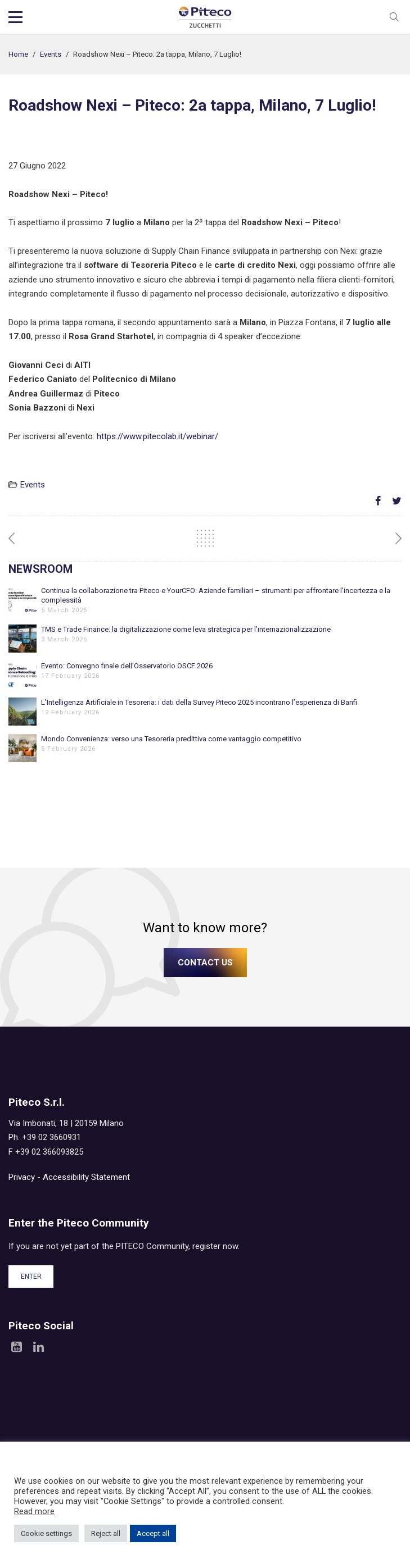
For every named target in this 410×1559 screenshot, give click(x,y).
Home (18, 54)
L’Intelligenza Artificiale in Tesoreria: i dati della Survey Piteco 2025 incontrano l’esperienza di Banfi (199, 702)
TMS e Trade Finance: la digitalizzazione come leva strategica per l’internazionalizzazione (186, 629)
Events (50, 54)
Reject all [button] (105, 1533)
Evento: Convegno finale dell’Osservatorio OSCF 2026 (127, 666)
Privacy (21, 1177)
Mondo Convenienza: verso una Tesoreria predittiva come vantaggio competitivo (171, 739)
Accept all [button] (153, 1533)
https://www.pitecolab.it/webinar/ (157, 436)
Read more (34, 1511)
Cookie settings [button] (46, 1533)
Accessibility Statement (86, 1177)
